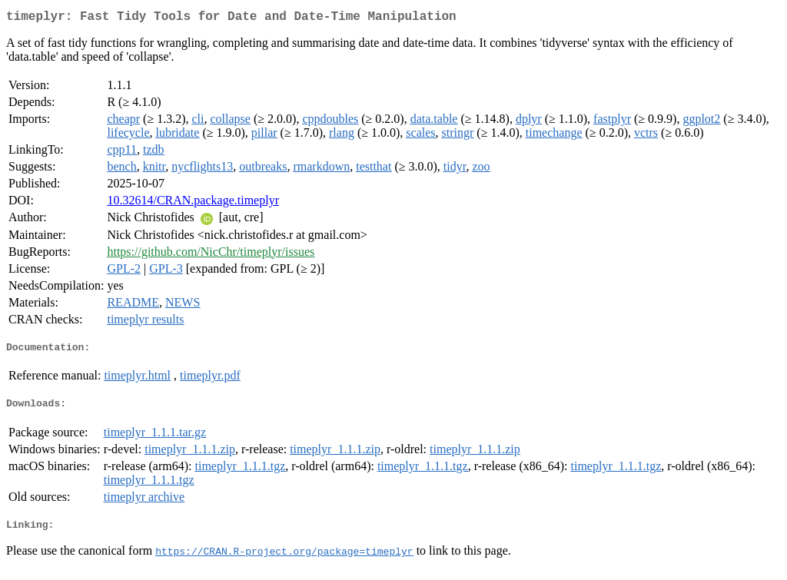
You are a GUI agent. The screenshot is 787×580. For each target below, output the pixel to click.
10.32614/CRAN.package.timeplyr (193, 203)
